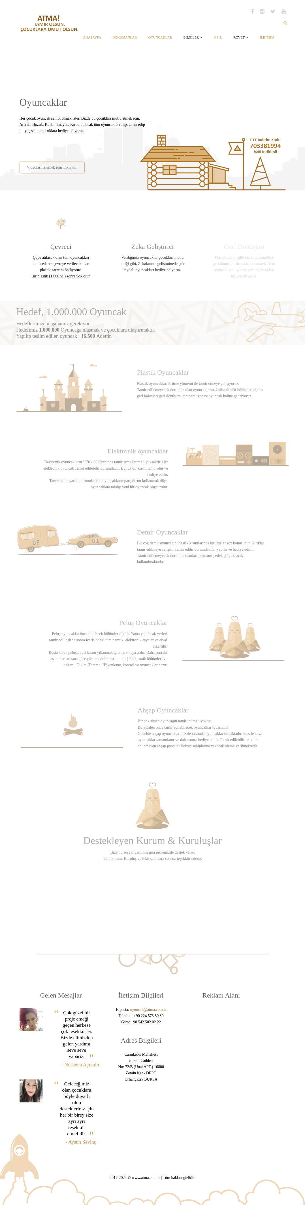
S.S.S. (218, 37)
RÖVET (240, 37)
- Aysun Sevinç (80, 1142)
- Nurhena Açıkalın (81, 1065)
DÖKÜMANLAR (124, 37)
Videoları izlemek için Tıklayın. (51, 167)
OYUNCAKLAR (160, 37)
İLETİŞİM (267, 37)
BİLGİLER (192, 37)
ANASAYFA (92, 37)
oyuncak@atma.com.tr (148, 1009)
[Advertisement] (85, 145)
